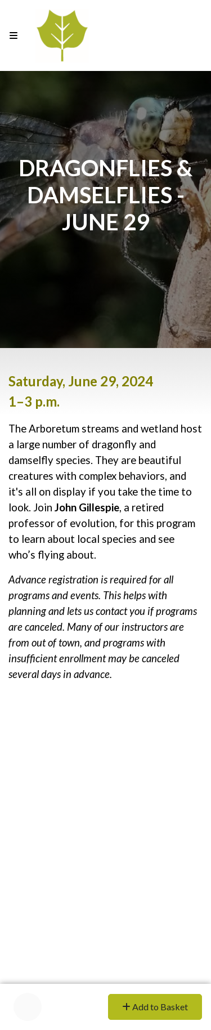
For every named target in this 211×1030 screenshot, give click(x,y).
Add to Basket (155, 1006)
